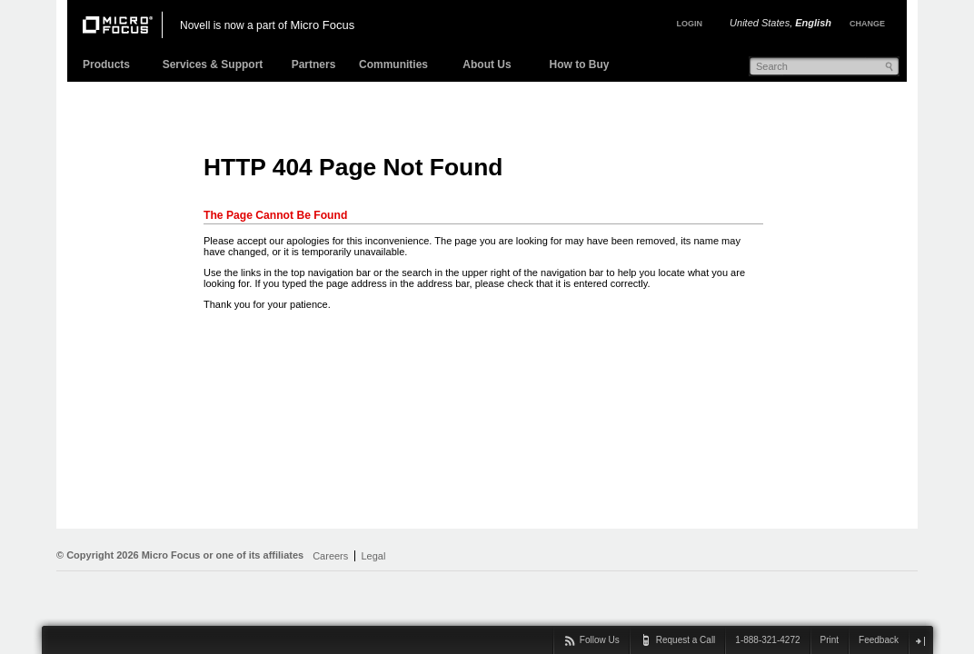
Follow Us (600, 640)
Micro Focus (322, 25)
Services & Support (213, 64)
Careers (330, 555)
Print (830, 640)
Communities (393, 64)
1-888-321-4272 (767, 640)
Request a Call (686, 640)
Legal (373, 555)
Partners (314, 64)
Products (106, 64)
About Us (486, 64)
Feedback (879, 640)
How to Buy (580, 64)
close (920, 641)
